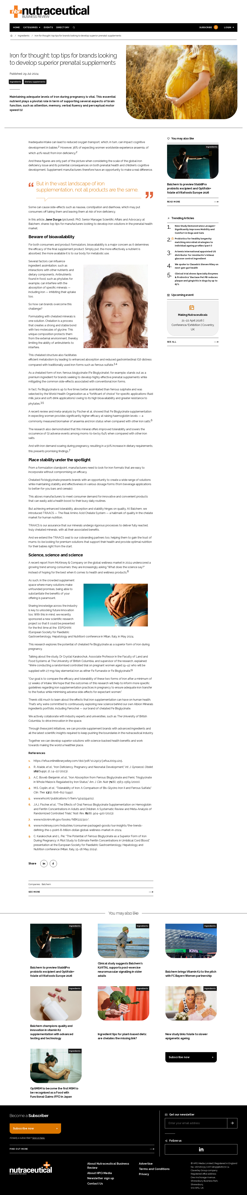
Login (227, 27)
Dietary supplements (35, 82)
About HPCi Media (99, 1173)
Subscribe (208, 27)
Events (48, 27)
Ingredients (15, 82)
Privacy (144, 1174)
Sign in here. (38, 1138)
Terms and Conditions (154, 1169)
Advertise (146, 1163)
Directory (62, 27)
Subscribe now (179, 1057)
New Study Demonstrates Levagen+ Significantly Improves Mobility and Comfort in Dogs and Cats (195, 229)
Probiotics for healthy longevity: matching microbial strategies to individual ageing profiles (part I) (194, 242)
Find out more (19, 1149)
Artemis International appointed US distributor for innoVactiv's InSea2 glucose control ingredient (195, 255)
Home (16, 27)
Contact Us (95, 1183)
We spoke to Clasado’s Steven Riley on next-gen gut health (196, 266)
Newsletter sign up (100, 1178)
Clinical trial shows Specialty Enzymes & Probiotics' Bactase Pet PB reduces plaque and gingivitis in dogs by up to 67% (196, 279)
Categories (30, 27)
